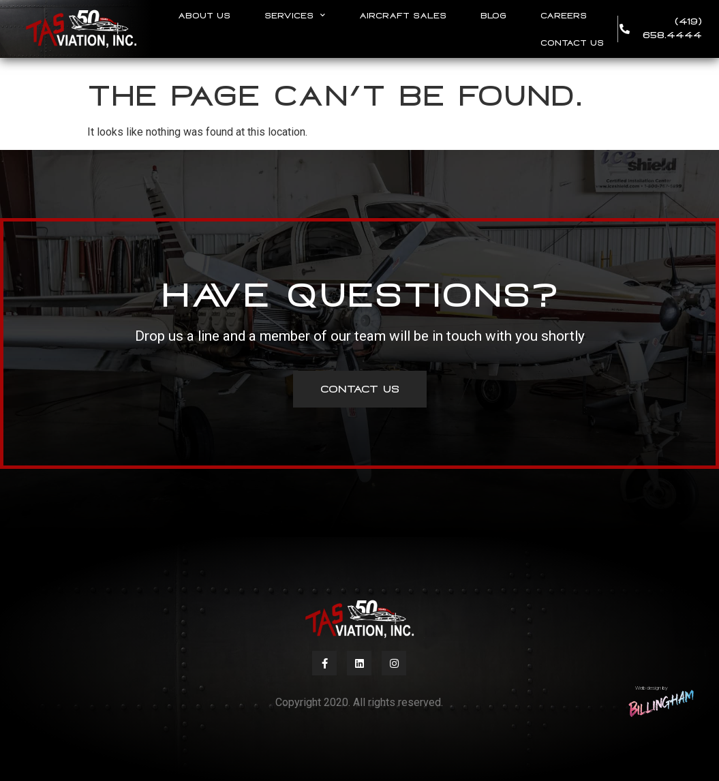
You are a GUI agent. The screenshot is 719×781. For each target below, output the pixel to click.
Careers (563, 15)
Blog (493, 15)
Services (294, 15)
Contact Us (572, 43)
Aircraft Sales (402, 15)
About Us (204, 15)
